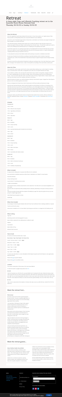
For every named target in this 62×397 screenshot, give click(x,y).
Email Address (35, 376)
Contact (48, 12)
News (39, 12)
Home (10, 12)
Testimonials (33, 12)
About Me (43, 12)
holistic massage (36, 96)
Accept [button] (49, 395)
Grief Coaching (9, 376)
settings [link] (41, 395)
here (13, 257)
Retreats (26, 12)
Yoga (14, 12)
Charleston (25, 96)
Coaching (20, 12)
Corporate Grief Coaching (11, 377)
